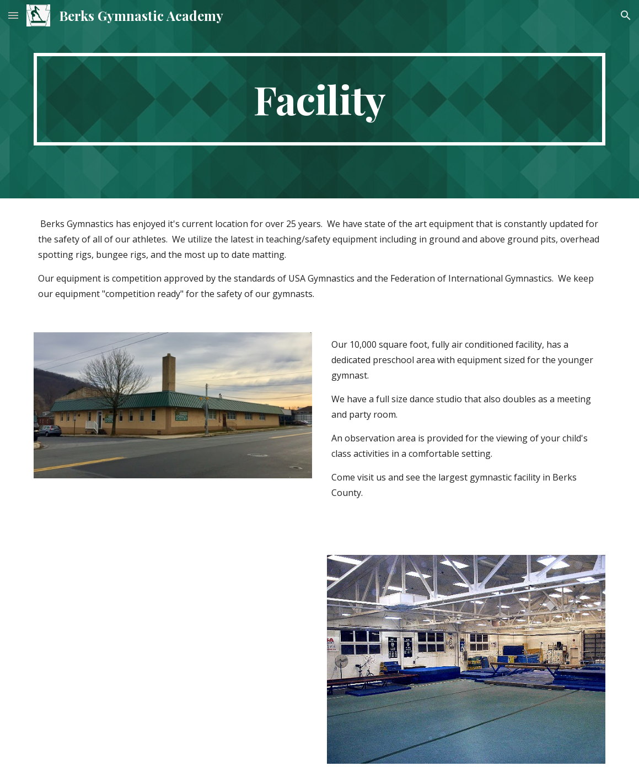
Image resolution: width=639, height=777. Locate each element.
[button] (13, 15)
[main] (319, 99)
